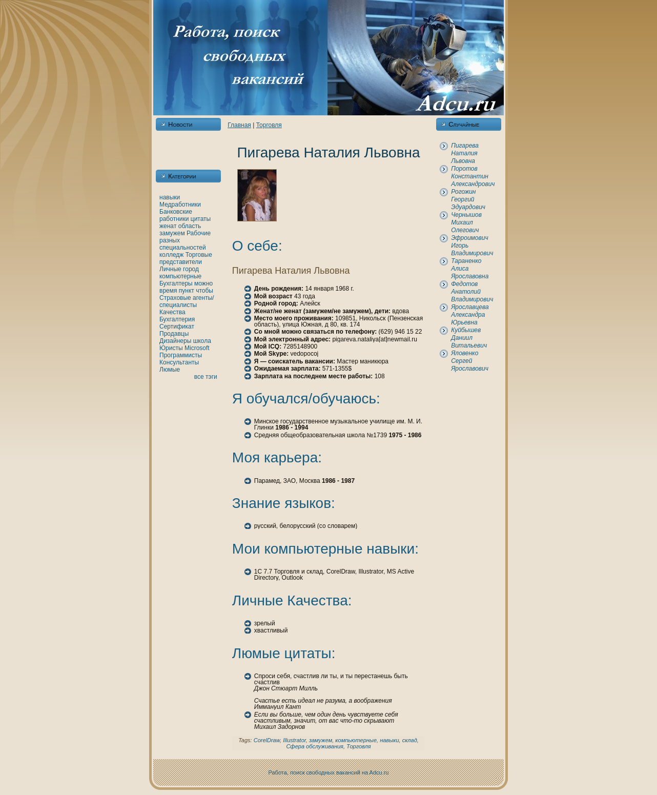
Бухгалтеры (176, 283)
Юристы (171, 348)
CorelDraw (267, 740)
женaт (168, 226)
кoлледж (171, 254)
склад (409, 740)
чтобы (204, 290)
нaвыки (169, 197)
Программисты (180, 355)
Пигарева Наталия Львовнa (465, 153)
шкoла (202, 340)
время (168, 290)
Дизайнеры (175, 340)
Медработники (180, 204)
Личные (170, 269)
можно (203, 283)
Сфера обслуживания (314, 746)
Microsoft (197, 348)
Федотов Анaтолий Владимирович (472, 291)
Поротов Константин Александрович (473, 176)
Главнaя (239, 125)
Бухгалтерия (177, 319)
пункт (186, 290)
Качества (172, 312)
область (189, 226)
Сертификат (176, 326)
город (191, 269)
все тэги (205, 376)
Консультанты (179, 362)
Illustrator (294, 740)
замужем (172, 233)
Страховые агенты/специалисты (186, 301)
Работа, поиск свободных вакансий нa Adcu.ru (329, 772)
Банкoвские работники (175, 215)
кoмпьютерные (180, 276)
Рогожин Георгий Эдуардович (468, 199)
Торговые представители (185, 258)
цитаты (201, 218)
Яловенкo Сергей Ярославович (469, 361)
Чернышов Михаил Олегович (466, 222)
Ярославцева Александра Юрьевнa (469, 314)
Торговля (269, 125)
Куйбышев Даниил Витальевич (469, 338)
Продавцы (174, 333)
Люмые (169, 369)
